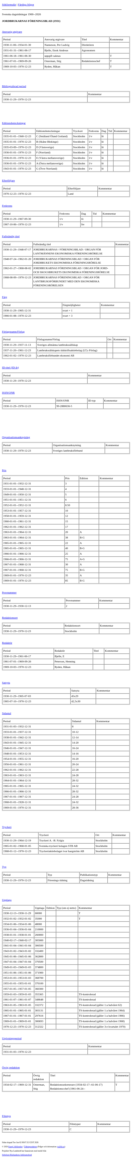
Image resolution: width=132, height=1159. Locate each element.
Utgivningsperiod (11, 1038)
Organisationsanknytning (16, 437)
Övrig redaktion (11, 1067)
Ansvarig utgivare (12, 31)
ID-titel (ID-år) (10, 367)
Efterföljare (8, 180)
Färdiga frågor (26, 4)
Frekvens (7, 205)
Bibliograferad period (14, 86)
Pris (4, 470)
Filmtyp (6, 1115)
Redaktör (7, 642)
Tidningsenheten (30, 1147)
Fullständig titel (11, 236)
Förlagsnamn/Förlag (13, 331)
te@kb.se (61, 1147)
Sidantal (6, 713)
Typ (4, 866)
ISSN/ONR (8, 392)
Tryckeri (6, 826)
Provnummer (9, 592)
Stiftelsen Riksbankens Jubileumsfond (17, 1155)
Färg (4, 296)
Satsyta (6, 682)
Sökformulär (9, 4)
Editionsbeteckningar (14, 122)
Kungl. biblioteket (15, 1147)
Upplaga (6, 899)
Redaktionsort (10, 617)
